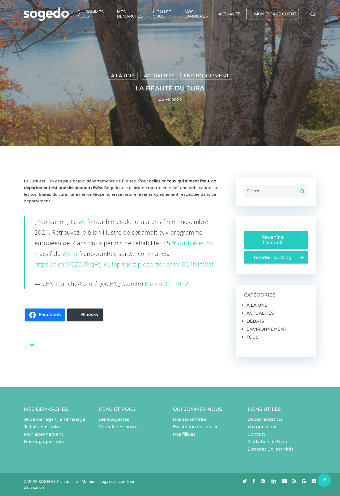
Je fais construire (42, 426)
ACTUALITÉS (159, 76)
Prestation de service (196, 426)
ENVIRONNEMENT (206, 76)
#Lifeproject (119, 264)
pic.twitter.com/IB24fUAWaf (176, 264)
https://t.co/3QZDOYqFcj (68, 264)
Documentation (265, 419)
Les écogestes (114, 419)
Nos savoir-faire (189, 419)
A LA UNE (122, 76)
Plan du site (67, 482)
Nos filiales (184, 434)
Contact (256, 434)
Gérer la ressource (118, 426)
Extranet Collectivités (271, 449)
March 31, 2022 (167, 283)
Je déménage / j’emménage (54, 419)
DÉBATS (255, 321)
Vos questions (262, 426)
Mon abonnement (43, 434)
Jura (30, 345)
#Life (85, 222)
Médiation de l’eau (267, 441)
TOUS (252, 337)
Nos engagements (44, 441)
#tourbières (188, 243)
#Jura (70, 253)
